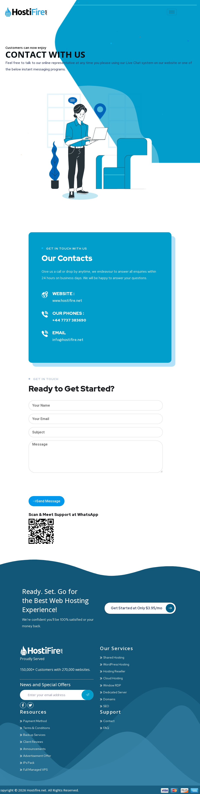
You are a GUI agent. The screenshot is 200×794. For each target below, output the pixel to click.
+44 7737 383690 (69, 320)
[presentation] (61, 484)
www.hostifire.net (67, 300)
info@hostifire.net (67, 339)
